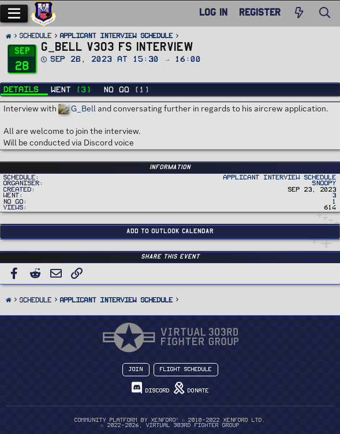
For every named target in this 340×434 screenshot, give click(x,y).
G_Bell (77, 108)
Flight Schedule (186, 369)
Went (71, 90)
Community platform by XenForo (170, 420)
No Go (127, 90)
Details (21, 90)
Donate (191, 388)
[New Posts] (299, 13)
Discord (151, 388)
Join (136, 369)
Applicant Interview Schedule (280, 177)
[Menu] (14, 14)
